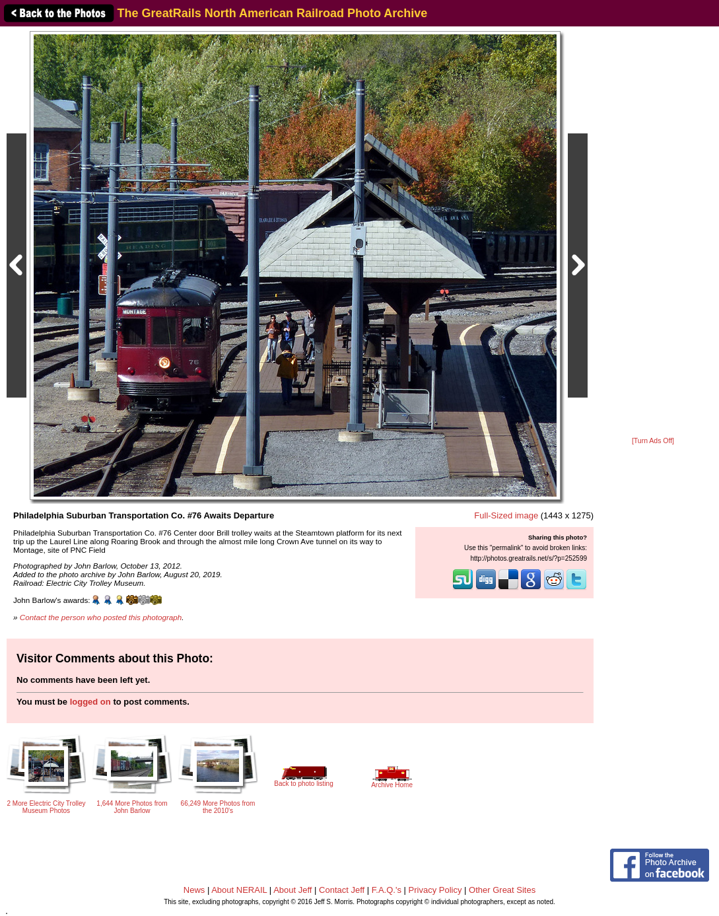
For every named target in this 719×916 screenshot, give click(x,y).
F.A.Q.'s (386, 890)
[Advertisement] (653, 232)
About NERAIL (239, 890)
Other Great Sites (502, 890)
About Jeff (292, 890)
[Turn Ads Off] (653, 440)
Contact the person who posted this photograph (101, 617)
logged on (90, 702)
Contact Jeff (341, 890)
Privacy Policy (435, 890)
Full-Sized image (506, 515)
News (194, 890)
